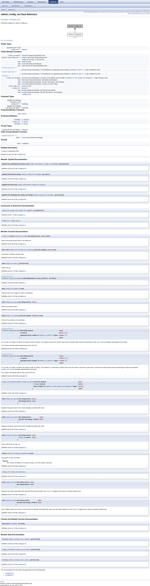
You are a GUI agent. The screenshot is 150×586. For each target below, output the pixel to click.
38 (13, 168)
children (24, 57)
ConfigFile (25, 143)
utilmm (3, 9)
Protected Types (110, 12)
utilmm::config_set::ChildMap (48, 164)
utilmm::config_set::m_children (19, 539)
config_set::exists (11, 315)
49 (13, 189)
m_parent (25, 122)
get (23, 70)
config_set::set (10, 482)
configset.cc (21, 215)
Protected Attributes (136, 12)
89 (13, 283)
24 (12, 154)
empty (24, 61)
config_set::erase (11, 302)
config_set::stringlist (13, 78)
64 (13, 411)
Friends (147, 13)
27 (13, 528)
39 (13, 544)
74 (13, 494)
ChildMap (25, 104)
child (23, 55)
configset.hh (14, 20)
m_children (25, 119)
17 (13, 271)
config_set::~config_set (10, 220)
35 (13, 554)
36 (13, 199)
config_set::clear (11, 263)
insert (23, 80)
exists (24, 66)
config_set (11, 9)
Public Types (87, 12)
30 (13, 179)
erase (23, 64)
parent (40, 59)
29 (13, 476)
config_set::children (26, 250)
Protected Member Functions (122, 12)
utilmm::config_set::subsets (35, 184)
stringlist (43, 78)
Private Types (145, 12)
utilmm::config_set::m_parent (20, 549)
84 (13, 310)
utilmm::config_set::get (11, 330)
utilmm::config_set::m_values (19, 560)
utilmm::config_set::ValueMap (44, 195)
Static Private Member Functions (136, 13)
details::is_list (76, 70)
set (23, 90)
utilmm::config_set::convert (12, 278)
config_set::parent (21, 453)
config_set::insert (11, 399)
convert (24, 137)
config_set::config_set (9, 210)
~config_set (26, 94)
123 (13, 348)
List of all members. (7, 40)
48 (13, 244)
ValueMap (25, 108)
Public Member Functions (98, 12)
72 (13, 447)
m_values (25, 124)
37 (13, 564)
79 (13, 512)
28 (13, 466)
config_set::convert (98, 342)
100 (13, 393)
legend (75, 37)
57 (13, 323)
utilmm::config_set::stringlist (31, 174)
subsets (24, 49)
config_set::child (20, 236)
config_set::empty (11, 288)
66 (13, 429)
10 (13, 225)
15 (13, 296)
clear (23, 114)
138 (13, 376)
